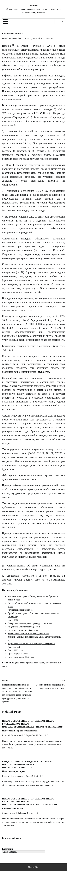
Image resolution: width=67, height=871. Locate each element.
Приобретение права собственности (20, 730)
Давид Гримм (8, 813)
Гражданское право (35, 662)
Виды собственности (12, 808)
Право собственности (17, 721)
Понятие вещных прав (13, 771)
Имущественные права (18, 727)
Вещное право (18, 662)
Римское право (46, 805)
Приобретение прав (49, 727)
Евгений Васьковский (43, 38)
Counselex (33, 5)
